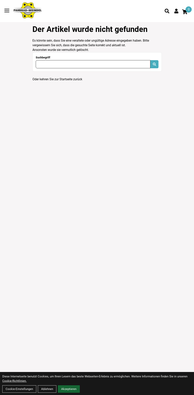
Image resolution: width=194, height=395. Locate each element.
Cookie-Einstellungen (19, 389)
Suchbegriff (43, 57)
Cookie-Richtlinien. (14, 381)
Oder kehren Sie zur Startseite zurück (57, 79)
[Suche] (167, 11)
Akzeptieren (68, 389)
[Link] (7, 11)
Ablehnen (47, 389)
